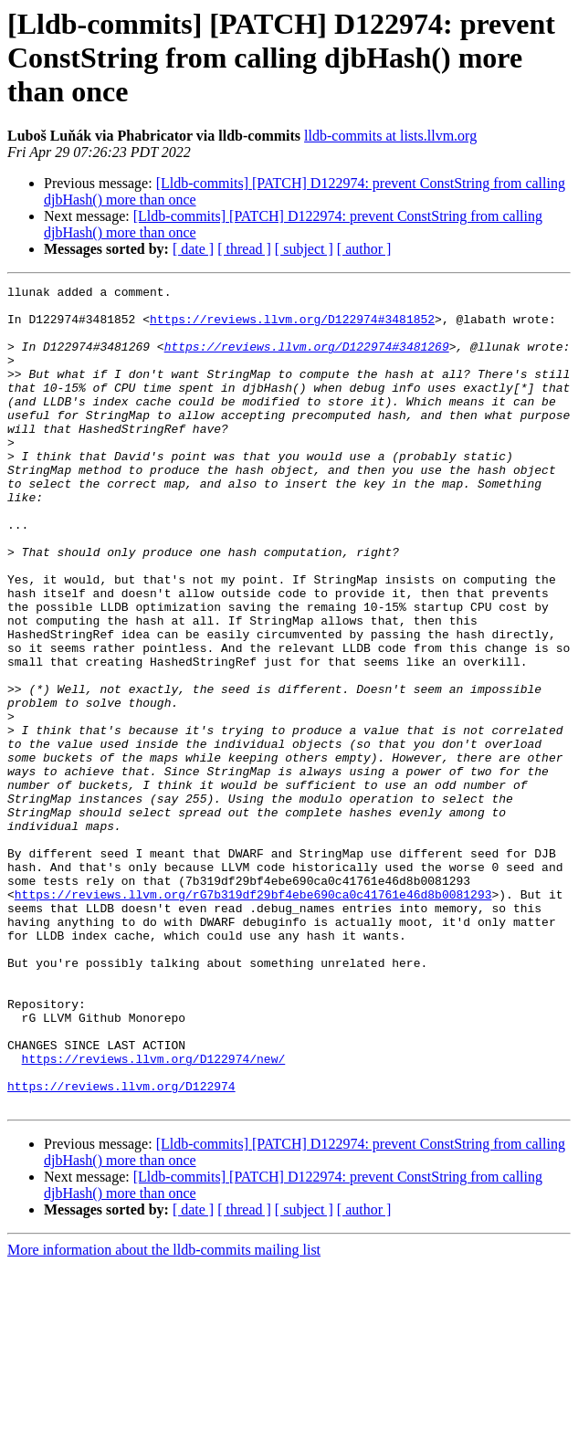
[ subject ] (304, 249)
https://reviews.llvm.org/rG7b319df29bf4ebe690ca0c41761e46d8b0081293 (253, 1017)
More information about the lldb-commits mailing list (164, 1414)
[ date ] (193, 249)
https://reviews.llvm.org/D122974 (121, 1247)
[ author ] (364, 249)
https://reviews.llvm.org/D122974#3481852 (292, 327)
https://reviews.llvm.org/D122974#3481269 (306, 360)
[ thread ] (244, 249)
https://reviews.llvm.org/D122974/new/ (154, 1214)
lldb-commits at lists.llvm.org (390, 135)
